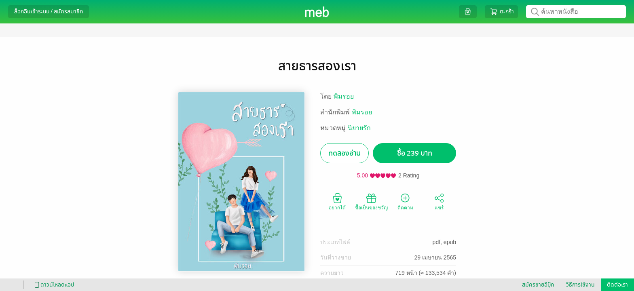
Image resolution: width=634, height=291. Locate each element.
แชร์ (439, 201)
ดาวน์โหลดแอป (53, 284)
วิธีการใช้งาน (580, 284)
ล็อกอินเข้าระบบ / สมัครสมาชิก (48, 11)
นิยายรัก (359, 127)
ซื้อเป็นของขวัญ (371, 201)
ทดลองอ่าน (344, 153)
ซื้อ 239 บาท (414, 153)
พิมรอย (344, 96)
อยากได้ (337, 201)
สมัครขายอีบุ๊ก (538, 284)
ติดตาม (405, 201)
